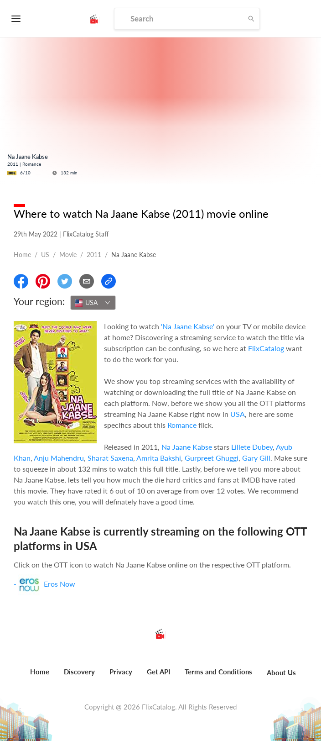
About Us (281, 672)
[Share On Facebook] (21, 281)
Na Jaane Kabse (186, 446)
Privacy (120, 671)
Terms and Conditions (218, 671)
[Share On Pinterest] (43, 281)
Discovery (79, 671)
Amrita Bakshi (158, 457)
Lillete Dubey (252, 446)
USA (237, 414)
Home (22, 254)
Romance (182, 424)
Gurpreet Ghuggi (211, 457)
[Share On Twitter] (64, 281)
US (45, 254)
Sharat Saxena (110, 457)
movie (68, 254)
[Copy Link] (108, 281)
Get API (158, 671)
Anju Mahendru (59, 457)
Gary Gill (256, 457)
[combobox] (93, 302)
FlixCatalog (266, 348)
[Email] (86, 281)
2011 (94, 254)
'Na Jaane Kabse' (187, 326)
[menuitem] (40, 676)
